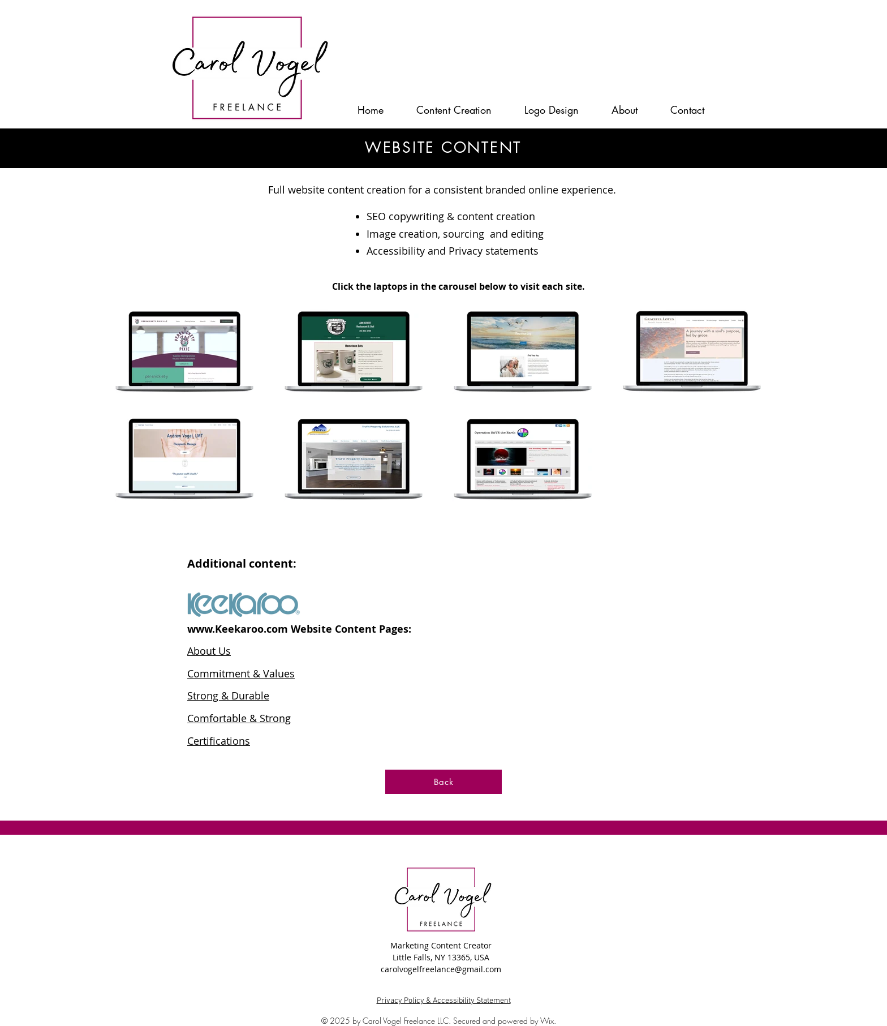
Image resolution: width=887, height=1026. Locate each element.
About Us (209, 651)
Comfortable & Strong (239, 718)
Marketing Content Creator (441, 945)
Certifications (218, 741)
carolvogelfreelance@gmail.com (441, 969)
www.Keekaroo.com (237, 629)
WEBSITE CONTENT (443, 147)
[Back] (443, 782)
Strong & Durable (228, 695)
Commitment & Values (241, 673)
